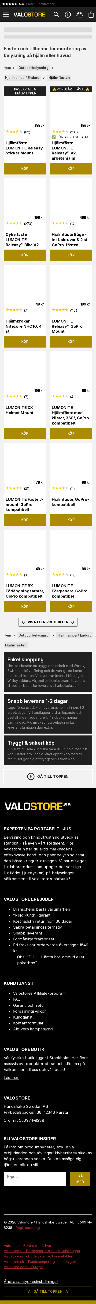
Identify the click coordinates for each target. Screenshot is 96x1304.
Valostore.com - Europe (23, 1267)
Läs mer (11, 1077)
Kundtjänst (23, 1017)
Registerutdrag (27, 1227)
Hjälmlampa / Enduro (22, 78)
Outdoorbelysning (33, 68)
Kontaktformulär (28, 1023)
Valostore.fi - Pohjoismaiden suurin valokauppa (42, 1251)
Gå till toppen (47, 776)
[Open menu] (6, 15)
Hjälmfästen (59, 78)
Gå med (80, 1179)
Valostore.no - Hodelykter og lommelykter (38, 1256)
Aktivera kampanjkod (33, 1029)
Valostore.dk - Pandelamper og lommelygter (40, 1261)
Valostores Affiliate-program (39, 993)
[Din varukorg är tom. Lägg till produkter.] (91, 15)
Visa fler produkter (48, 622)
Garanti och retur (29, 1005)
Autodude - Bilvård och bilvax (28, 1245)
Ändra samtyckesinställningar (31, 1281)
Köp (25, 168)
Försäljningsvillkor (29, 1011)
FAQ (16, 999)
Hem (7, 67)
